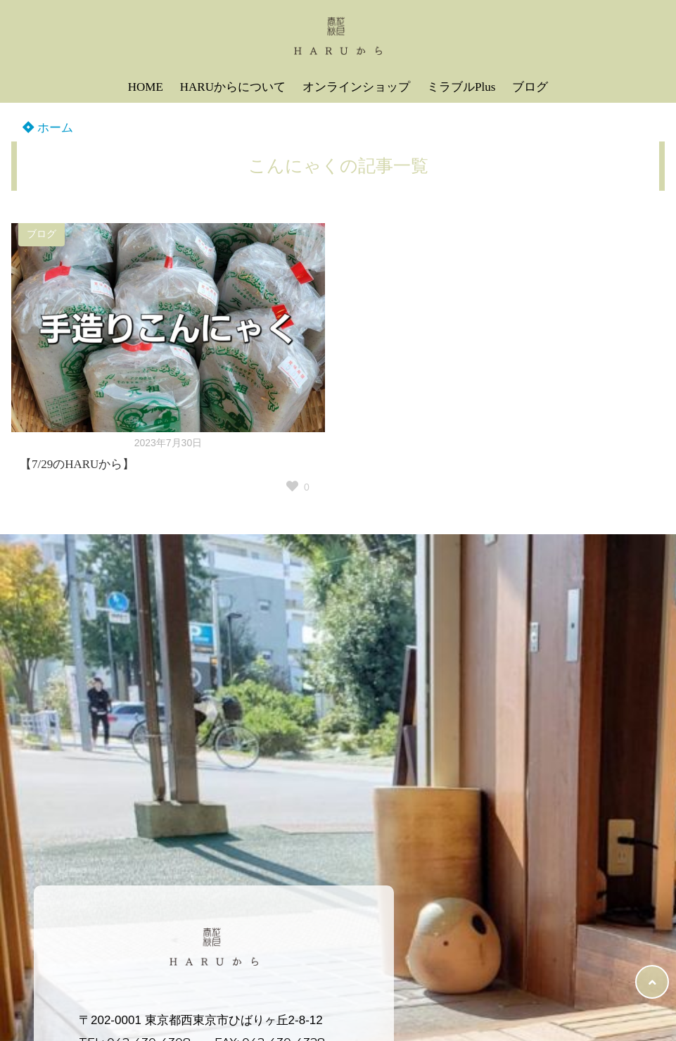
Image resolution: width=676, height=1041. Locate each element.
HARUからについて (233, 87)
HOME (145, 87)
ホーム (48, 127)
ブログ (530, 87)
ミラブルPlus (461, 87)
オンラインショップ (356, 87)
